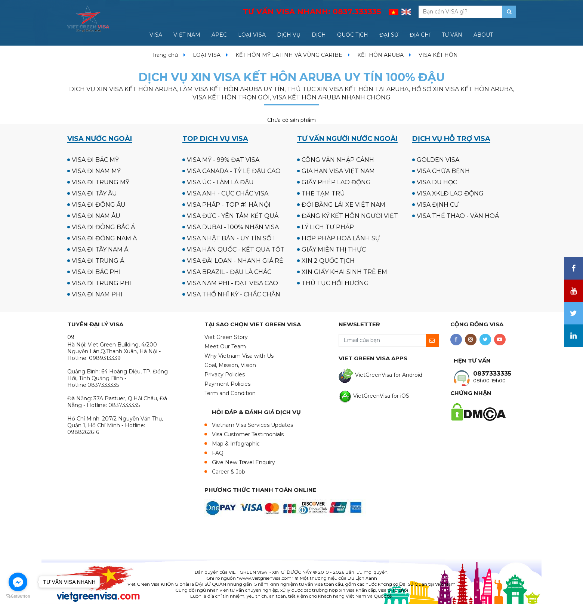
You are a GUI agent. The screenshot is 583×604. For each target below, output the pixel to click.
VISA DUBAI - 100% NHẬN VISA (233, 227)
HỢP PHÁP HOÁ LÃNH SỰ (341, 238)
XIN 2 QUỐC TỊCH (328, 260)
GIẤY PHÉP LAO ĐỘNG (336, 182)
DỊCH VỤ (288, 34)
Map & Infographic (236, 443)
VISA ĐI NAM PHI (97, 294)
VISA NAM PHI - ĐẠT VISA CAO (232, 283)
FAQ (217, 453)
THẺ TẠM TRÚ (323, 193)
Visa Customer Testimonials (248, 434)
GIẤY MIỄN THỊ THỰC (334, 249)
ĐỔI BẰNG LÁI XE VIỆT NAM (343, 204)
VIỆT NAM (186, 34)
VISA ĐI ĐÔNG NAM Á (104, 238)
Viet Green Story (226, 337)
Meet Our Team (225, 346)
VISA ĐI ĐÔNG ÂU (99, 204)
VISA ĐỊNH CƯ (438, 204)
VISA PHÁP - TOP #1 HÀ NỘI (229, 204)
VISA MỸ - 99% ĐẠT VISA (223, 159)
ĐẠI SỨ (388, 34)
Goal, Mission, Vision (230, 365)
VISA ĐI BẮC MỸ (95, 159)
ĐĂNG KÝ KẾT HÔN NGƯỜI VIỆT (350, 215)
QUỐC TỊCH (352, 34)
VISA (155, 34)
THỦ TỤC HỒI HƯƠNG (335, 283)
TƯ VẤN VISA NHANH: (312, 11)
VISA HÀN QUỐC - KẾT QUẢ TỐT (235, 249)
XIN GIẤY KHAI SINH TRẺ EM (344, 271)
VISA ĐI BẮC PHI (96, 271)
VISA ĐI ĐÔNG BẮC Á (103, 227)
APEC (219, 34)
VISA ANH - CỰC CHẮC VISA (227, 193)
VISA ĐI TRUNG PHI (101, 283)
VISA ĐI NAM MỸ (96, 171)
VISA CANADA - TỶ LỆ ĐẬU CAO (234, 171)
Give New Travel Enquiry (243, 462)
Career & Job (228, 471)
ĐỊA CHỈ (420, 34)
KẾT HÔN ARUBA (380, 55)
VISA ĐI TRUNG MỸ (100, 182)
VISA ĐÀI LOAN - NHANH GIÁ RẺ (235, 260)
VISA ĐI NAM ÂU (96, 215)
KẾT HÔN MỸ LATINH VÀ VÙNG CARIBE (288, 55)
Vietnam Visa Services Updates (252, 425)
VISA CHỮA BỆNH (443, 171)
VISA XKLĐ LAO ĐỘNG (450, 193)
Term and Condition (230, 393)
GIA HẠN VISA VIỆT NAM (338, 171)
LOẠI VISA (252, 34)
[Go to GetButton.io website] (18, 596)
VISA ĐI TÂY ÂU (94, 193)
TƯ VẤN (452, 34)
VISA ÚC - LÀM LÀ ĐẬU (220, 182)
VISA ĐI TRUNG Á (98, 260)
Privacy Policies (224, 374)
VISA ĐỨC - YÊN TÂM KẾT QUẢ (232, 215)
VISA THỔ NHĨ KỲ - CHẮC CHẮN (233, 294)
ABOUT (483, 34)
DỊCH (319, 34)
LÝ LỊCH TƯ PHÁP (328, 227)
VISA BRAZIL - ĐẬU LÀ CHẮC (229, 271)
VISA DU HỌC (437, 182)
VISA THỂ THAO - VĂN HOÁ (458, 215)
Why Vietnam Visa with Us (239, 355)
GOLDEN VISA (438, 159)
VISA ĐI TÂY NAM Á (100, 249)
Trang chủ (165, 55)
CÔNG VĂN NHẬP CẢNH (338, 159)
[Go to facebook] (18, 582)
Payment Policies (227, 383)
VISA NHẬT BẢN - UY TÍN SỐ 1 (231, 238)
